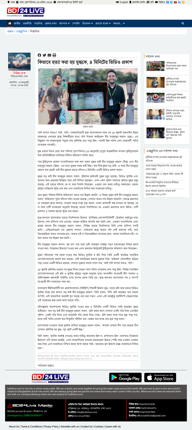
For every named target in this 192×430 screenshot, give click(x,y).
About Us (14, 426)
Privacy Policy (51, 426)
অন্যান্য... (119, 23)
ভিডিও (160, 2)
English (122, 2)
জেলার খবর (51, 23)
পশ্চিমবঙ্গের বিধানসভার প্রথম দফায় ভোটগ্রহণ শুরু (176, 65)
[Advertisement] (96, 42)
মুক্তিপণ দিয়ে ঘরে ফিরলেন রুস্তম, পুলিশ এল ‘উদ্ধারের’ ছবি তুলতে (175, 134)
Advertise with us (69, 426)
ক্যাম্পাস (64, 23)
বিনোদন (87, 23)
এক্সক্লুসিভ (21, 31)
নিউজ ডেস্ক (19, 73)
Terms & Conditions (31, 426)
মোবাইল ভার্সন (137, 2)
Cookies (98, 426)
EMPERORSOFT (33, 415)
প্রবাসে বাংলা (103, 23)
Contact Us (86, 426)
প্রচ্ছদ (10, 31)
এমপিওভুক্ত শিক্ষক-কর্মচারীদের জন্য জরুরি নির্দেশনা (176, 97)
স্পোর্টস (76, 23)
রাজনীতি (27, 23)
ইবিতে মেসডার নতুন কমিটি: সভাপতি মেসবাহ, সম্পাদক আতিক (175, 115)
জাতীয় (17, 23)
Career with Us (113, 426)
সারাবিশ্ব (38, 23)
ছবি (150, 2)
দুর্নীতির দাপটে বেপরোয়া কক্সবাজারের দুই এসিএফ (176, 81)
